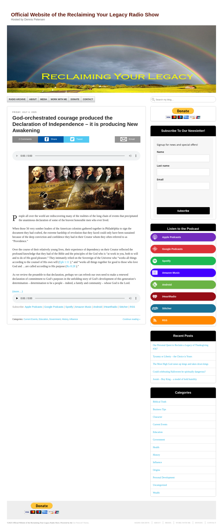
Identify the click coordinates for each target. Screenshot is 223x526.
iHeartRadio (110, 306)
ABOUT (33, 99)
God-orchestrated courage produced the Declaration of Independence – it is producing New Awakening (75, 124)
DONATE (75, 99)
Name (160, 152)
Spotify (69, 306)
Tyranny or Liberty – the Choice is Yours (172, 356)
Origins (156, 470)
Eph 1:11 (64, 262)
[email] (183, 186)
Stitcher (123, 306)
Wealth (156, 492)
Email (160, 179)
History (65, 319)
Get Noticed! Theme (81, 523)
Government (55, 319)
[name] (183, 158)
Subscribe (183, 210)
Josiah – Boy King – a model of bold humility (175, 379)
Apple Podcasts (33, 306)
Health (156, 447)
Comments (25, 139)
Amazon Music (83, 306)
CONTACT (88, 99)
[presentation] (183, 200)
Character (157, 417)
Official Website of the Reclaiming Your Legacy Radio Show (85, 14)
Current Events (31, 319)
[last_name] (183, 172)
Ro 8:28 (70, 266)
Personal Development (164, 477)
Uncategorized (160, 485)
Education (43, 319)
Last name (163, 165)
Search (153, 99)
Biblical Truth (159, 401)
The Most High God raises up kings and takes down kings (180, 364)
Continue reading (131, 319)
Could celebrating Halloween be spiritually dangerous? (179, 371)
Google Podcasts (53, 306)
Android (97, 306)
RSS (132, 306)
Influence (73, 319)
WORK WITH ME (59, 99)
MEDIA (43, 99)
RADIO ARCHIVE (17, 99)
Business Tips (159, 409)
